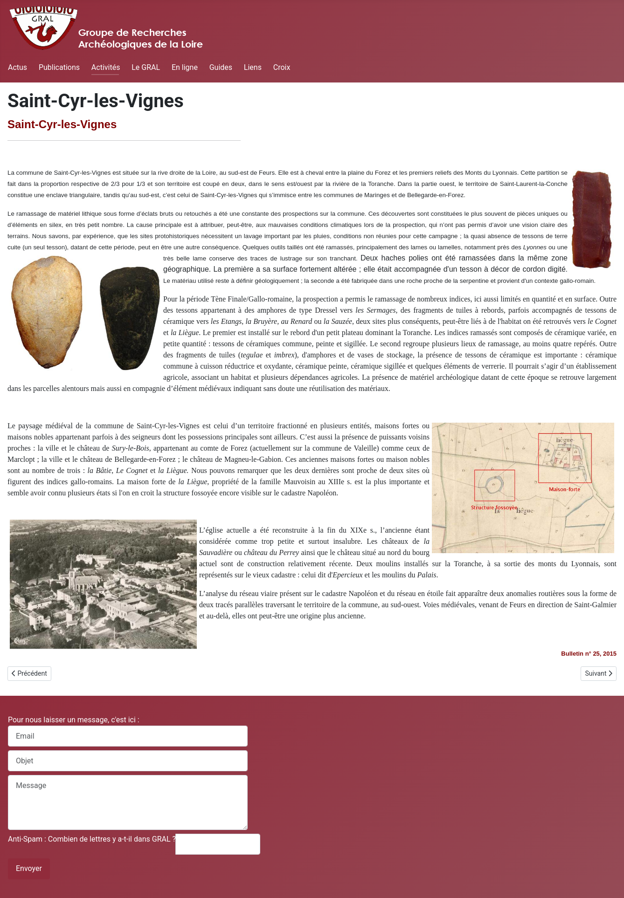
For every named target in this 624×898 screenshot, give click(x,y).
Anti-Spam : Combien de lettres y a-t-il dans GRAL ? (92, 839)
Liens (253, 67)
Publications (59, 67)
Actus (17, 67)
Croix (282, 67)
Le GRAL (146, 67)
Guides (220, 67)
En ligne (185, 67)
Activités (105, 67)
